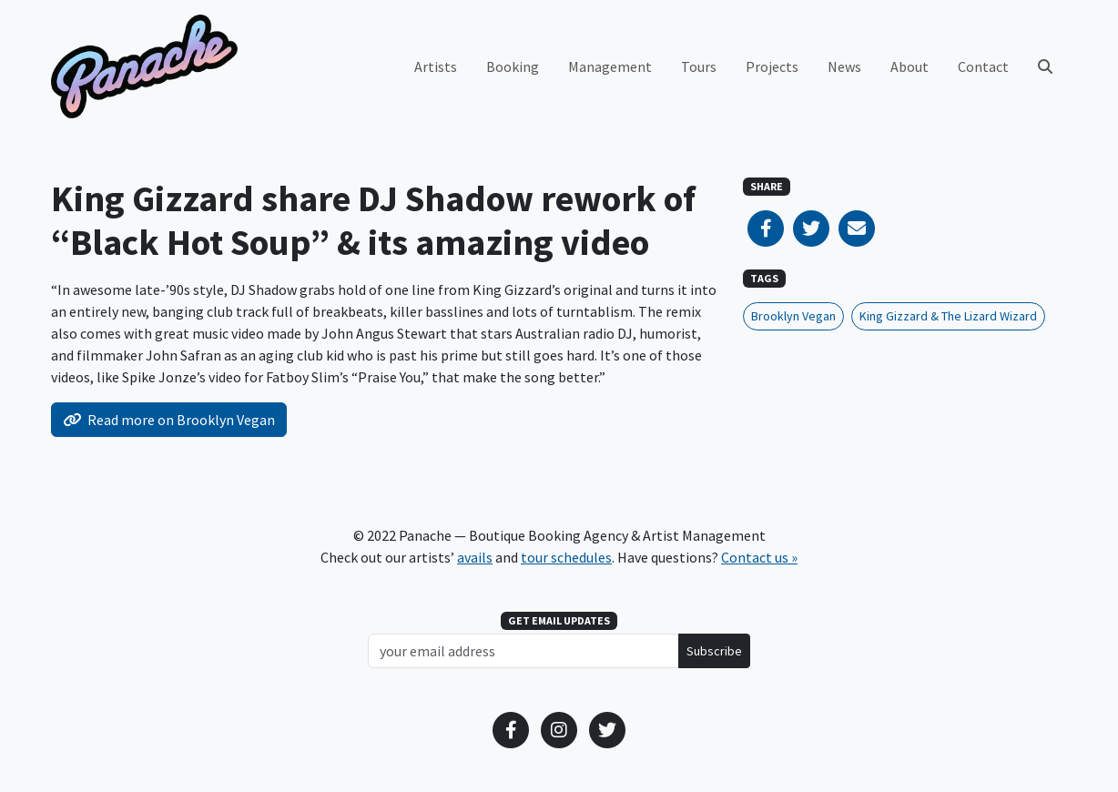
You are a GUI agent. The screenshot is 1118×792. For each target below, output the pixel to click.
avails (475, 557)
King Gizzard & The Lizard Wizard (948, 316)
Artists (435, 66)
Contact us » (759, 557)
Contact (983, 66)
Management (610, 66)
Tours (699, 66)
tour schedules (566, 557)
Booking (512, 66)
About (909, 66)
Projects (772, 66)
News (844, 66)
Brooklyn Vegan (793, 316)
